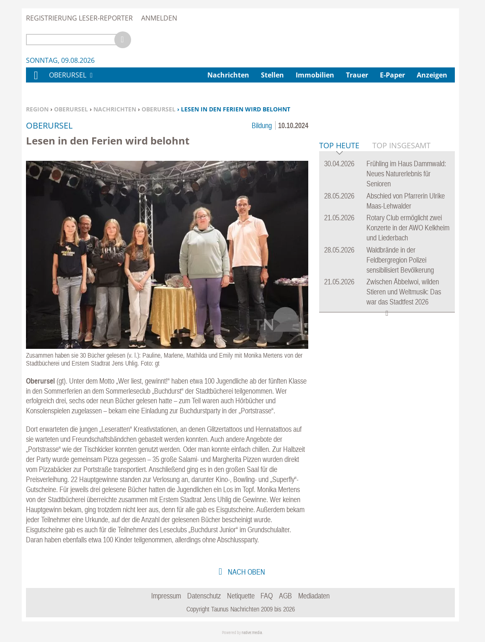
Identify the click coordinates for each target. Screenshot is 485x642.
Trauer (357, 75)
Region (37, 109)
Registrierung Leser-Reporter (79, 18)
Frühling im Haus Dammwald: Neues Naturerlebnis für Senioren (406, 301)
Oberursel (71, 109)
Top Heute (339, 274)
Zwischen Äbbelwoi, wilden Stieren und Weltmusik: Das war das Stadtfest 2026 (403, 419)
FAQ (267, 595)
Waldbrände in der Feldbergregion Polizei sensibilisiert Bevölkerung (400, 388)
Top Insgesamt (401, 273)
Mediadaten (314, 595)
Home (36, 81)
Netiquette (241, 595)
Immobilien (315, 75)
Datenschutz (204, 595)
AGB (285, 595)
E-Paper (392, 75)
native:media (252, 632)
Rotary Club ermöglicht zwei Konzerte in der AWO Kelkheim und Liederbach (407, 355)
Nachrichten (114, 109)
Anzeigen (432, 75)
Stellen (272, 75)
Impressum (166, 595)
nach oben (245, 571)
